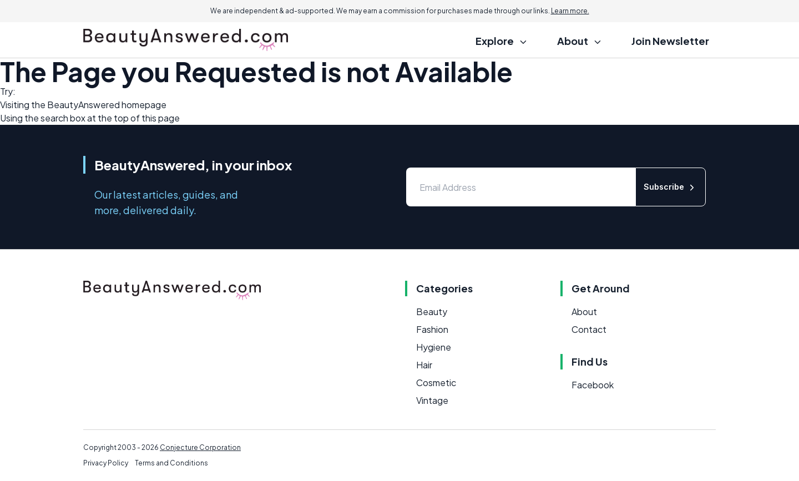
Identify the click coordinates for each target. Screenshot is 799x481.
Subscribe (670, 187)
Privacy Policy (105, 463)
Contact (589, 329)
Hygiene (433, 347)
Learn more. (570, 11)
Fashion (432, 329)
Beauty (431, 311)
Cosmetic (436, 382)
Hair (424, 365)
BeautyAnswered (83, 104)
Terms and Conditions (171, 463)
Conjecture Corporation (200, 447)
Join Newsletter (670, 40)
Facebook (593, 385)
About (584, 311)
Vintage (432, 400)
